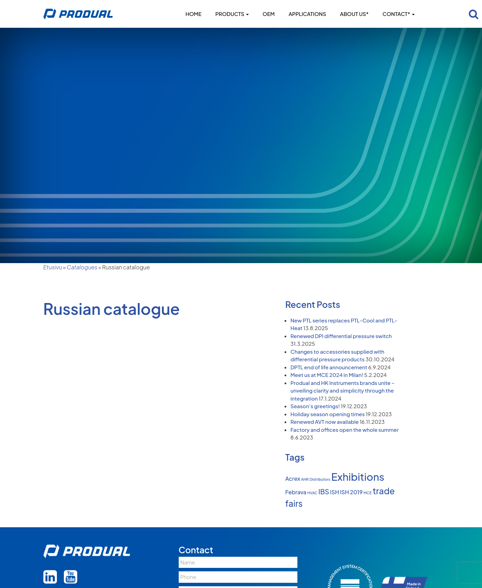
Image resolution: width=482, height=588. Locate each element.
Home (193, 13)
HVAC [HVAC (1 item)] (312, 492)
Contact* (398, 13)
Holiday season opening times (327, 414)
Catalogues (82, 267)
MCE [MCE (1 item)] (367, 492)
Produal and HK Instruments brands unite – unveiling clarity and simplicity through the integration (342, 390)
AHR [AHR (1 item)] (305, 479)
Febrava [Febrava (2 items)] (295, 492)
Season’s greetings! (315, 406)
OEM (269, 13)
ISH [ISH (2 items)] (334, 492)
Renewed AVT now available (324, 421)
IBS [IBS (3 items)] (324, 491)
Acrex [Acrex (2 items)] (292, 478)
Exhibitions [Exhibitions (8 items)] (357, 476)
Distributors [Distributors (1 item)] (320, 479)
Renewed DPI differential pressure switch (341, 336)
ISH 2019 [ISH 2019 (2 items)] (351, 492)
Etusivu (52, 267)
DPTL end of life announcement (328, 367)
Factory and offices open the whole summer (344, 429)
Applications (307, 13)
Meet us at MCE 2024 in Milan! (326, 374)
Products (232, 13)
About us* (354, 13)
